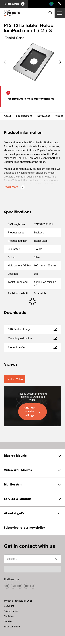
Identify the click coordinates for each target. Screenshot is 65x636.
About (7, 116)
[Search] (51, 4)
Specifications (24, 116)
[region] (32, 62)
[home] (12, 13)
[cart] (60, 4)
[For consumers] (14, 4)
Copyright (9, 606)
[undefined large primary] (32, 411)
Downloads (43, 116)
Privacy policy (11, 611)
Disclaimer (9, 616)
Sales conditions (12, 626)
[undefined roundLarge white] (60, 61)
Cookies (8, 621)
